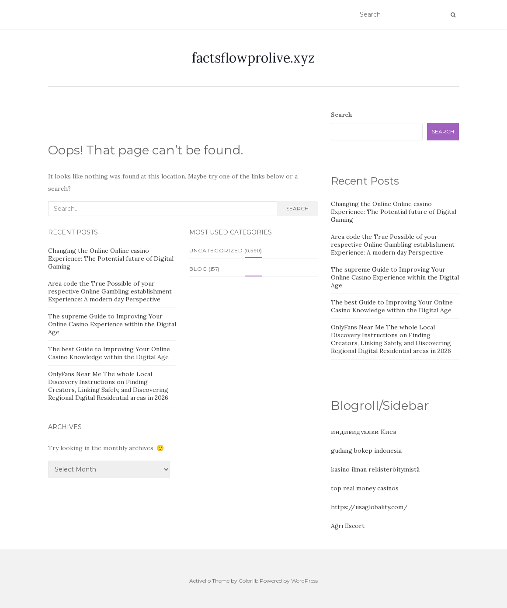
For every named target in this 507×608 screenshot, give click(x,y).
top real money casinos (365, 488)
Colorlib (248, 580)
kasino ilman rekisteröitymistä (375, 469)
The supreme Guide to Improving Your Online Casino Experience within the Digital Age (112, 324)
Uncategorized (216, 250)
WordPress (304, 580)
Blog (198, 269)
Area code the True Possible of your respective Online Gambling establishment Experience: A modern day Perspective (110, 291)
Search (297, 208)
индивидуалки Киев (363, 432)
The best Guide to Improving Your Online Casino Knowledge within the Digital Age (109, 353)
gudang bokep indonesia (366, 450)
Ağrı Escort (348, 526)
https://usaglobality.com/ (369, 507)
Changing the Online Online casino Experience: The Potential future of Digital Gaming (111, 258)
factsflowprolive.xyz (253, 57)
